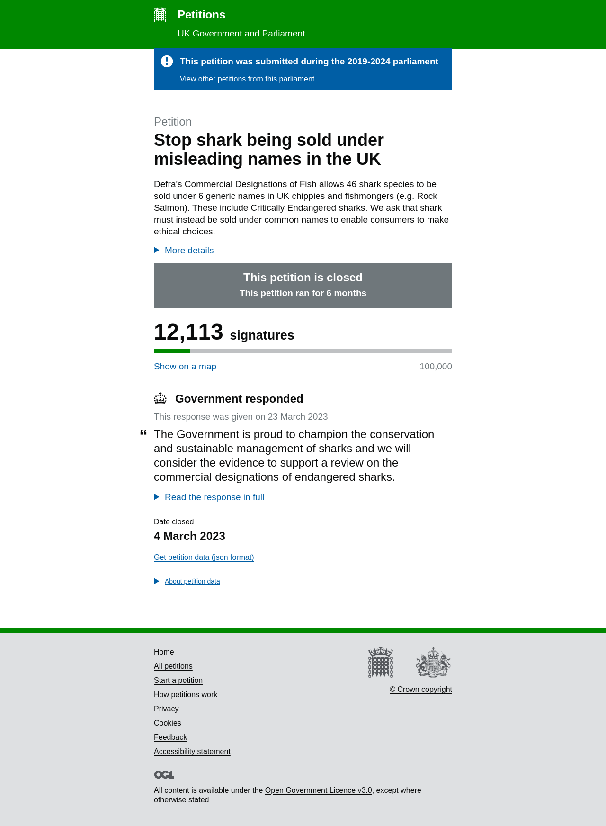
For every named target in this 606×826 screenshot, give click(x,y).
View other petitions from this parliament (247, 79)
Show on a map (185, 366)
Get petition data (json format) (204, 557)
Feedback (170, 737)
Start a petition (178, 680)
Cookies (167, 723)
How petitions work (185, 695)
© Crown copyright (421, 689)
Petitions (201, 14)
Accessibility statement (192, 751)
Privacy (166, 709)
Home (164, 652)
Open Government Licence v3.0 (318, 790)
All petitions (173, 666)
